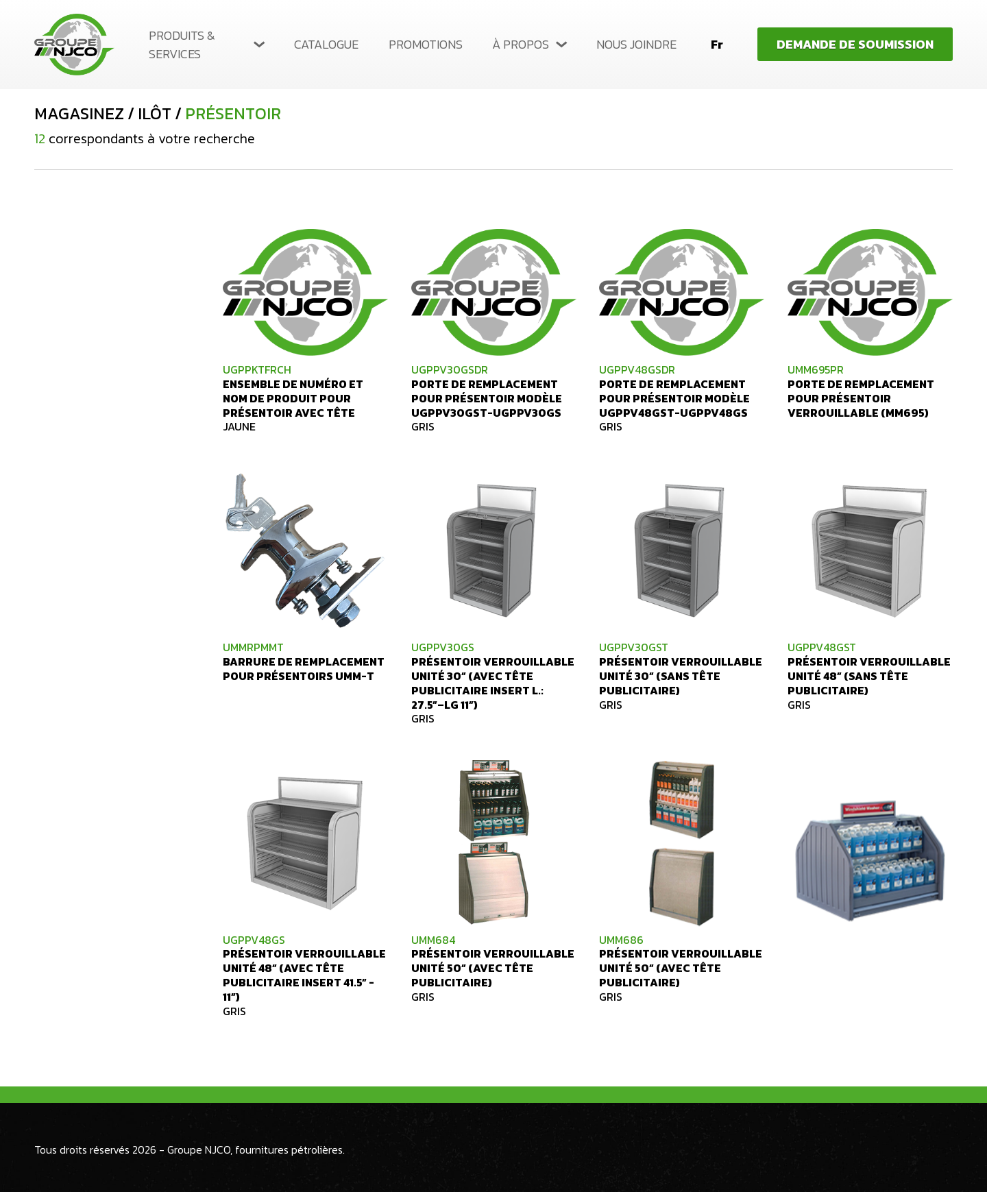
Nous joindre (636, 44)
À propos (520, 44)
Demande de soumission (855, 44)
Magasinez (79, 114)
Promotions (426, 44)
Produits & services (182, 44)
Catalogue (326, 44)
